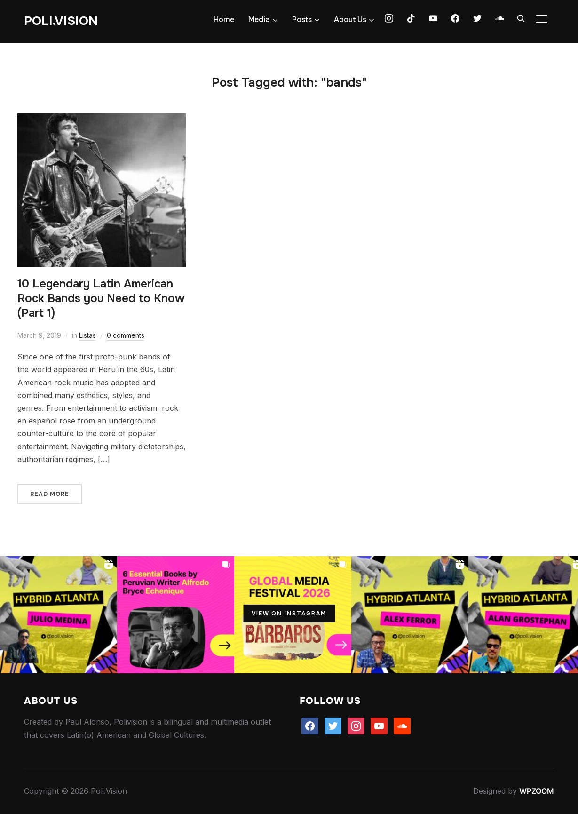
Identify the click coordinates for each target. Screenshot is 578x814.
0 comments (125, 335)
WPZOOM (536, 791)
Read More (49, 494)
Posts (302, 19)
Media (259, 19)
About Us (350, 19)
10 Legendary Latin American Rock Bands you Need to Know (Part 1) (101, 298)
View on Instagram (289, 613)
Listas (87, 335)
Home (224, 19)
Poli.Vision (61, 21)
